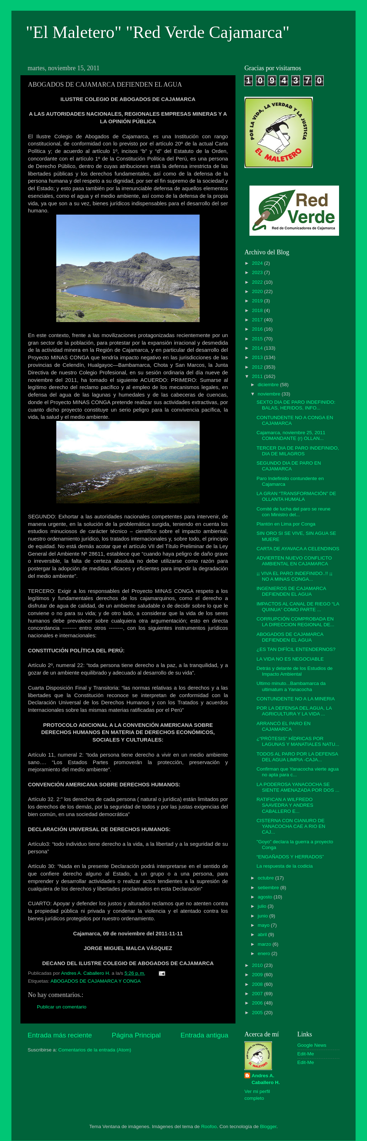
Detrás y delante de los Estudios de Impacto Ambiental (295, 671)
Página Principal (136, 1035)
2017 (258, 319)
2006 (258, 1003)
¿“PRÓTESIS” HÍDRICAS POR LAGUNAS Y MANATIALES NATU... (298, 741)
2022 (258, 282)
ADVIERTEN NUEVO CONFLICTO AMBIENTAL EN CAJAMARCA (294, 560)
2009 (258, 974)
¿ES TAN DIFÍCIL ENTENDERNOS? (296, 649)
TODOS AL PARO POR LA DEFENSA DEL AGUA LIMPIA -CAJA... (297, 756)
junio (263, 916)
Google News (312, 1045)
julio (263, 906)
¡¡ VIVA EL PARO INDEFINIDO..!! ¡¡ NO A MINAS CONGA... (295, 576)
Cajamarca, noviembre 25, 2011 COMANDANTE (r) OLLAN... (291, 435)
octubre (266, 878)
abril (263, 934)
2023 (258, 272)
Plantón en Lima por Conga (286, 524)
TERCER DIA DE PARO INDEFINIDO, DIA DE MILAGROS (298, 450)
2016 (258, 329)
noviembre (270, 394)
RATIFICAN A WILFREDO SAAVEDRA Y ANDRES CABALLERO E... (285, 805)
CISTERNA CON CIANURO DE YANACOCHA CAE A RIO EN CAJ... (291, 826)
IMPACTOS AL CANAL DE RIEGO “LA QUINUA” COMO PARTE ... (298, 606)
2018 (258, 310)
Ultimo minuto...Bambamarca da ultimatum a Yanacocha (291, 686)
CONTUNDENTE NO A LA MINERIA (296, 698)
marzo (265, 944)
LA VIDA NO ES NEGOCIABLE (290, 659)
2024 (258, 263)
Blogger (268, 1126)
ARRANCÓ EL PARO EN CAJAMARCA (284, 726)
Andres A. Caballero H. (266, 1079)
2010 (258, 965)
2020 (258, 291)
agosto (265, 897)
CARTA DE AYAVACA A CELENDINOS (298, 548)
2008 (258, 984)
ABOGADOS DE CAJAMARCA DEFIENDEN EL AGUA (290, 637)
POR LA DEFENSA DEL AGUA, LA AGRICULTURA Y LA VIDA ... (294, 710)
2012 (258, 367)
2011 (258, 376)
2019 (258, 300)
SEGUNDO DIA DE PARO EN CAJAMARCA (289, 465)
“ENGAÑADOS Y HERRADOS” (290, 856)
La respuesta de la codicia (285, 866)
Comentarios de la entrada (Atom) (94, 1050)
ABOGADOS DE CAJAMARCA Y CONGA (96, 981)
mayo (264, 925)
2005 (258, 1012)
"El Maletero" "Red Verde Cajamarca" (158, 32)
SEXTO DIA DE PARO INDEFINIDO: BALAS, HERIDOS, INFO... (296, 405)
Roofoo (209, 1126)
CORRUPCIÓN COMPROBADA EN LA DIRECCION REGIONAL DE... (295, 621)
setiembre (269, 887)
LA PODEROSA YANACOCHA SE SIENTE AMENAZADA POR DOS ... (298, 787)
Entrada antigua (204, 1035)
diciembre (269, 384)
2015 (258, 338)
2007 (258, 993)
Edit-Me (305, 1053)
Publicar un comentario (61, 1007)
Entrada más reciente (60, 1035)
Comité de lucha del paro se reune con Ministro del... (293, 511)
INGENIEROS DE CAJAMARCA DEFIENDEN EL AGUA (291, 591)
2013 (258, 357)
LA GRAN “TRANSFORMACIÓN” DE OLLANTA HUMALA (296, 496)
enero (264, 953)
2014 (258, 348)
